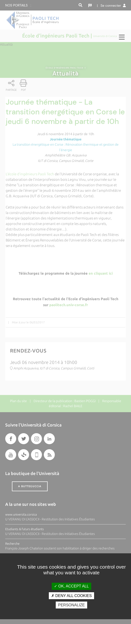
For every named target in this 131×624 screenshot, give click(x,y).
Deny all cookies (71, 596)
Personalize (71, 605)
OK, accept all (71, 586)
